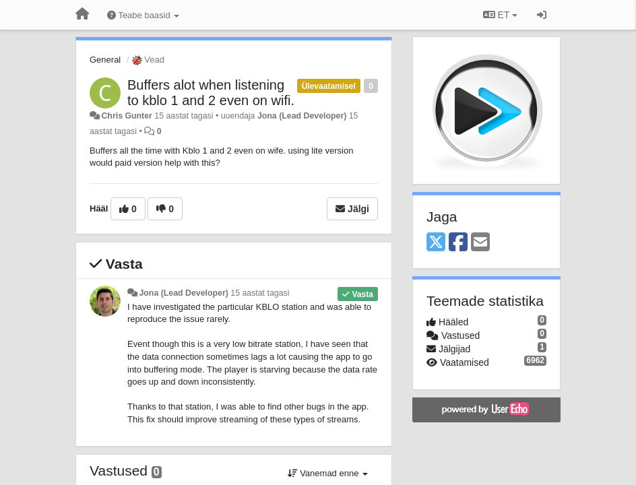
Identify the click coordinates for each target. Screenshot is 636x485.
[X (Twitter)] (435, 243)
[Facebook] (458, 243)
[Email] (480, 243)
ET (500, 14)
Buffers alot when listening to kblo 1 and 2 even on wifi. (210, 92)
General (105, 60)
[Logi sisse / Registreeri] (542, 14)
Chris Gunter (126, 116)
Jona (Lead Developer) (301, 116)
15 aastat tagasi (259, 293)
